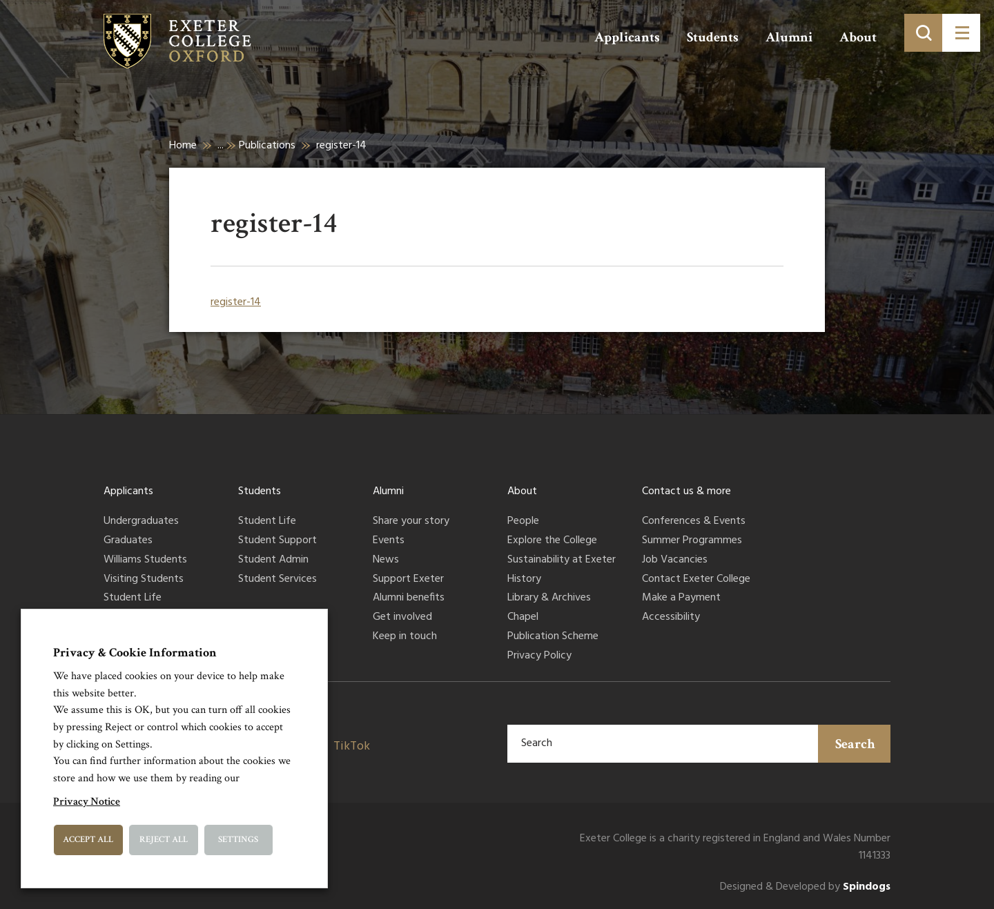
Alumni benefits (409, 598)
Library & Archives (549, 598)
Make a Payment (681, 598)
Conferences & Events (694, 522)
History (524, 579)
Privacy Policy (539, 656)
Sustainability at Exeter (561, 560)
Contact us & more (686, 491)
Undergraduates (141, 522)
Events (389, 541)
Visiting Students (144, 579)
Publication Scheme (552, 637)
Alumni (789, 37)
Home (183, 146)
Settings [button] (238, 840)
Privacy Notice (86, 801)
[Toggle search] (923, 33)
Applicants (627, 37)
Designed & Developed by (805, 887)
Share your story (411, 522)
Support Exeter (408, 579)
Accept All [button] (88, 840)
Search (855, 744)
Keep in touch (405, 637)
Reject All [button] (163, 840)
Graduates (128, 541)
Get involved (402, 617)
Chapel (522, 617)
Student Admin (273, 560)
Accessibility (671, 617)
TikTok (351, 746)
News (386, 560)
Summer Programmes (692, 541)
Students (713, 37)
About (858, 37)
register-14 (236, 302)
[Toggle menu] (961, 33)
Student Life (133, 598)
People (523, 522)
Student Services (277, 579)
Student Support (277, 541)
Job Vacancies (675, 560)
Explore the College (552, 541)
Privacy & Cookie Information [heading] (135, 653)
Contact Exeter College (696, 579)
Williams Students (145, 560)
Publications (267, 146)
